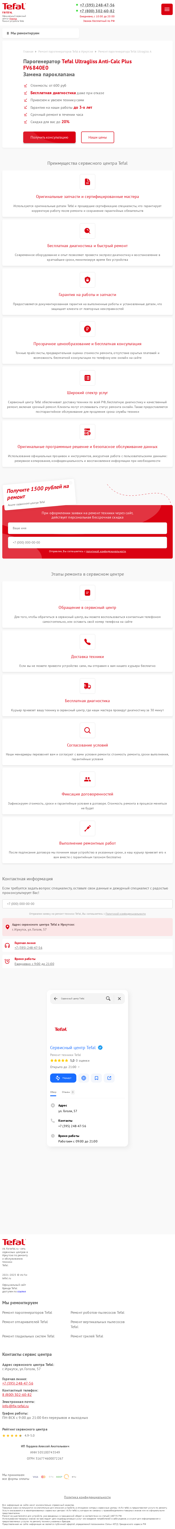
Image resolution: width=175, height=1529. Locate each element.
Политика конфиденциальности (87, 1497)
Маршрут (63, 1078)
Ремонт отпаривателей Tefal (25, 1321)
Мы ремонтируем (23, 33)
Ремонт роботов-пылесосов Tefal (98, 1312)
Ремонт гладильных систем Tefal (28, 1336)
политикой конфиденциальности (106, 551)
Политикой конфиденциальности (126, 913)
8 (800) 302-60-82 (17, 1394)
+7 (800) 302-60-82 (97, 11)
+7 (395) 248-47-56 (97, 5)
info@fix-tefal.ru (15, 1406)
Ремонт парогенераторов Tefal (27, 1312)
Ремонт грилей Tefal (87, 1336)
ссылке (21, 1291)
